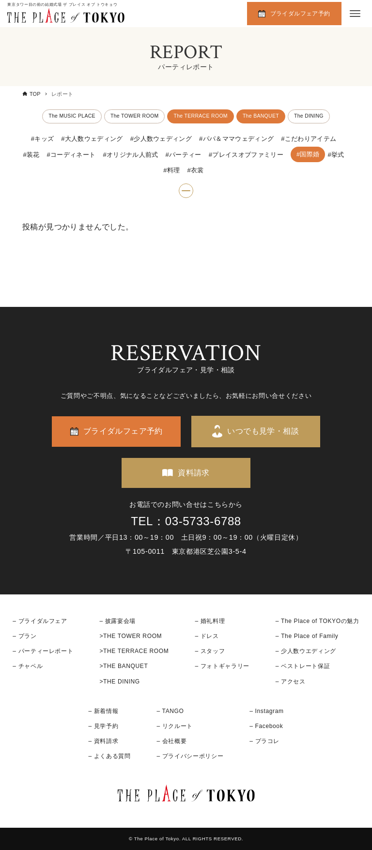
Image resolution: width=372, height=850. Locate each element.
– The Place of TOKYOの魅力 (317, 621)
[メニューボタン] (355, 13)
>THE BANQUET (123, 666)
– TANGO (170, 711)
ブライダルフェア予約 (300, 13)
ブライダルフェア (42, 621)
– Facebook (266, 726)
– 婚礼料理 (210, 621)
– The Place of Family (307, 636)
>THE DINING (119, 681)
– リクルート (175, 726)
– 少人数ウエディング (306, 651)
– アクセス (291, 681)
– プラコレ (264, 741)
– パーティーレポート (43, 651)
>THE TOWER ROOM (130, 636)
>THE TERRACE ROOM (134, 651)
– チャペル (28, 666)
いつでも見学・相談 (263, 431)
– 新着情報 (103, 711)
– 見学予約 (103, 726)
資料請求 (194, 473)
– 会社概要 (172, 741)
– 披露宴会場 (117, 621)
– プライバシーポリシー (190, 756)
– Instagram (266, 711)
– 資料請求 (103, 741)
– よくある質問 (109, 756)
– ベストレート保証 (303, 666)
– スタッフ (210, 651)
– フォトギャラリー (222, 666)
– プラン (24, 636)
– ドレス (206, 636)
